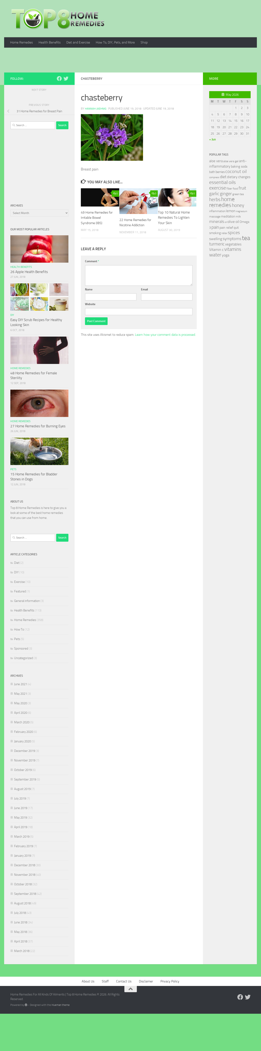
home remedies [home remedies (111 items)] (222, 239)
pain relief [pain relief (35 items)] (226, 265)
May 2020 (20, 740)
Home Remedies (21, 42)
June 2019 (20, 845)
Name (88, 327)
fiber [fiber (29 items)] (229, 226)
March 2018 (21, 988)
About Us (88, 1019)
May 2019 (20, 855)
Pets (13, 506)
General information (27, 638)
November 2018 (24, 912)
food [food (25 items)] (235, 225)
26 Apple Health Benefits (29, 309)
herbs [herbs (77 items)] (215, 237)
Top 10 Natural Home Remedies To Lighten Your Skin (174, 255)
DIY (12, 352)
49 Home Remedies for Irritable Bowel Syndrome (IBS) (95, 255)
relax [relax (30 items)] (224, 270)
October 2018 (23, 921)
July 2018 (20, 950)
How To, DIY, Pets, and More (115, 42)
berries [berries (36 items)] (220, 209)
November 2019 (24, 798)
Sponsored (21, 686)
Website (90, 341)
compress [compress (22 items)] (214, 214)
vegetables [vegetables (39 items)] (233, 281)
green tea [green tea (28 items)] (238, 231)
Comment (92, 298)
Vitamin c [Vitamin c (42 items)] (216, 287)
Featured (20, 629)
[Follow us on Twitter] (65, 115)
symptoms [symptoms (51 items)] (232, 276)
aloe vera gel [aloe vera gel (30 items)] (230, 198)
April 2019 (20, 864)
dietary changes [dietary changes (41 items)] (238, 214)
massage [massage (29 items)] (214, 254)
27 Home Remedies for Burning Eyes (38, 463)
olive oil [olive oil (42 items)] (233, 259)
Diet (16, 600)
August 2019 (22, 826)
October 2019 (23, 807)
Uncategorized (23, 695)
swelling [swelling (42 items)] (215, 276)
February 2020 (23, 769)
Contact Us (123, 1019)
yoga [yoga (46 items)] (225, 292)
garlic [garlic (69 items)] (214, 231)
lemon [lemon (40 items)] (230, 248)
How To (19, 667)
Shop (144, 42)
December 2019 (24, 788)
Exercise (19, 619)
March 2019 (21, 874)
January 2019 (22, 893)
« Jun (212, 177)
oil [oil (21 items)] (226, 259)
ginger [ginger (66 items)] (226, 231)
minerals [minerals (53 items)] (216, 258)
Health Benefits (50, 42)
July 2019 (20, 836)
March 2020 (21, 759)
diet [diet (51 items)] (223, 214)
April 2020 (20, 750)
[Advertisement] (130, 79)
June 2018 (20, 960)
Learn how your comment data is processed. (165, 372)
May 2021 (20, 731)
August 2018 (22, 940)
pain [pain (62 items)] (215, 264)
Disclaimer (146, 1019)
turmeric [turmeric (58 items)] (217, 281)
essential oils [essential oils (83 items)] (222, 219)
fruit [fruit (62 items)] (242, 225)
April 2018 (20, 979)
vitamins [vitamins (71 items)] (232, 286)
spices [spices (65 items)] (234, 270)
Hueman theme (61, 1042)
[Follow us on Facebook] (59, 115)
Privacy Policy (169, 1019)
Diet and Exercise (78, 42)
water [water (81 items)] (215, 292)
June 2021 (20, 721)
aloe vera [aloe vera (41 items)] (216, 198)
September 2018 (25, 931)
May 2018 (20, 969)
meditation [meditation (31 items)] (228, 254)
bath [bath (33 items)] (212, 209)
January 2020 (22, 778)
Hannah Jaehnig (96, 146)
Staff (105, 1019)
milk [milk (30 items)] (238, 254)
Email (144, 327)
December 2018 (24, 902)
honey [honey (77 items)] (238, 242)
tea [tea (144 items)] (246, 275)
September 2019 (25, 817)
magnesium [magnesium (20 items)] (241, 248)
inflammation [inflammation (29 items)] (217, 248)
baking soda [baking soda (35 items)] (239, 204)
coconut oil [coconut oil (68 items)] (236, 208)
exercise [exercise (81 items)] (217, 225)
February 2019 (23, 883)
